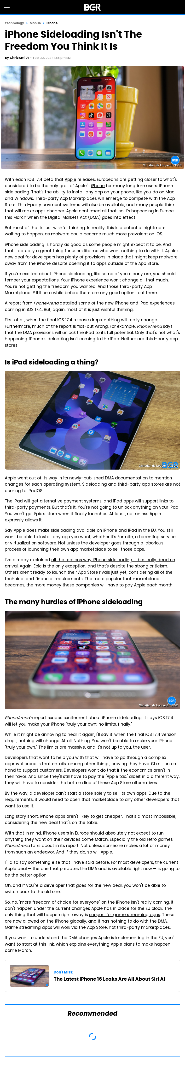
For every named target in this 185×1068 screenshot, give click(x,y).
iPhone (52, 23)
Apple (70, 180)
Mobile (35, 23)
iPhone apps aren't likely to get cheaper (81, 816)
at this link (43, 944)
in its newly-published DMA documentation (103, 478)
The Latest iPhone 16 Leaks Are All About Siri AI (109, 979)
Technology (14, 23)
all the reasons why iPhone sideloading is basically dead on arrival (90, 563)
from (40, 303)
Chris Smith (19, 58)
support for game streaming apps (124, 915)
